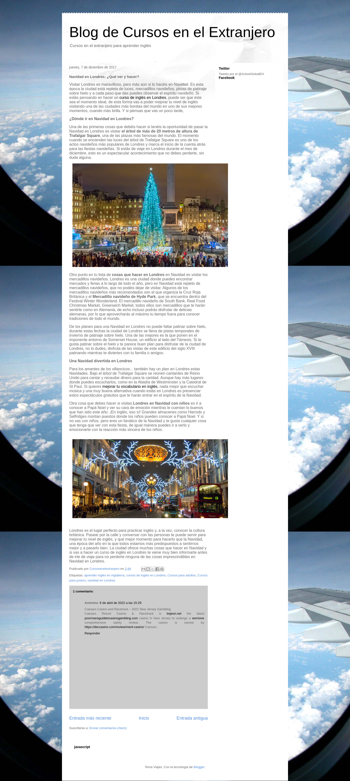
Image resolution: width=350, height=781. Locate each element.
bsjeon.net (174, 613)
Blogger (198, 767)
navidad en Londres (101, 580)
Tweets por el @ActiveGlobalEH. (242, 74)
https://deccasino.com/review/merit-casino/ (114, 627)
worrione (198, 618)
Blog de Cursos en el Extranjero (172, 32)
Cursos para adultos (181, 575)
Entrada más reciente (90, 718)
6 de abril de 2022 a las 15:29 (120, 603)
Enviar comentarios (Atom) (108, 728)
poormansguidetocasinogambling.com (111, 618)
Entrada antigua (192, 718)
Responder (92, 633)
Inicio (144, 718)
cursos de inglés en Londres (146, 575)
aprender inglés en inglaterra (104, 575)
